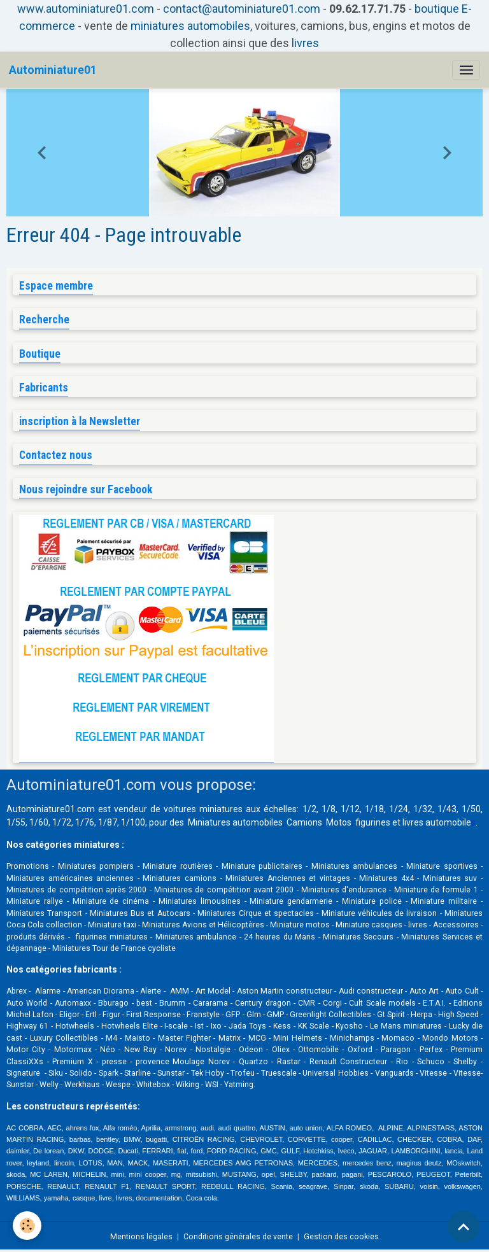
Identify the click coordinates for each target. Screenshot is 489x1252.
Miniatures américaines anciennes (70, 878)
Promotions (27, 866)
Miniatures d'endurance (343, 889)
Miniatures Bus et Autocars (140, 913)
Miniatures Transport (44, 913)
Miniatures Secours (358, 936)
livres (305, 43)
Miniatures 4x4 (386, 878)
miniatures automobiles (190, 25)
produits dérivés (35, 936)
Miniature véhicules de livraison (379, 913)
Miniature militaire (444, 901)
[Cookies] (27, 1225)
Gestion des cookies (341, 1236)
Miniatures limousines (200, 901)
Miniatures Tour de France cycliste (114, 948)
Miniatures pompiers (96, 866)
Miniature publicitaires (262, 866)
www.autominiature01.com (85, 8)
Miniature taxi (112, 924)
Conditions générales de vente (238, 1236)
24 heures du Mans (279, 936)
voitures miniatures (203, 809)
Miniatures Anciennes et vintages (287, 878)
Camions (304, 822)
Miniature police (372, 901)
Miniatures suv (450, 878)
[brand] (53, 70)
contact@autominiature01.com (241, 8)
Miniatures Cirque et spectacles (255, 913)
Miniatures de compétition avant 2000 (225, 889)
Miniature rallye (34, 901)
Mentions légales (141, 1236)
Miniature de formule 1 (436, 889)
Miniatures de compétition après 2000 (76, 889)
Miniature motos (300, 924)
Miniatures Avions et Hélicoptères (203, 924)
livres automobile (436, 822)
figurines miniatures (110, 936)
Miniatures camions (179, 878)
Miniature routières (177, 866)
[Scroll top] (463, 1226)
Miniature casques (369, 924)
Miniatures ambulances (354, 866)
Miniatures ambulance (195, 936)
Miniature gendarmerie (291, 901)
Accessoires (456, 924)
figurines (372, 822)
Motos (338, 822)
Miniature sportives (441, 866)
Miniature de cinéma (111, 901)
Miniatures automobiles (235, 822)
